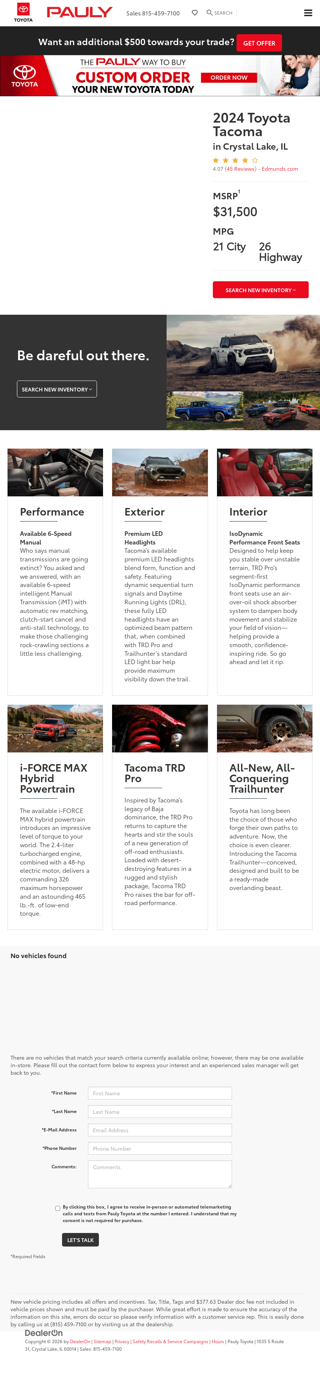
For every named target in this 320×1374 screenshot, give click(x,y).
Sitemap (102, 1341)
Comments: (64, 1166)
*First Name (64, 1092)
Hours (218, 1341)
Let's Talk (80, 1240)
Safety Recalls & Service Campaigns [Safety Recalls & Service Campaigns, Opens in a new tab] (170, 1341)
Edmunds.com (280, 168)
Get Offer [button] (259, 42)
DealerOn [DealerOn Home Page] (80, 1341)
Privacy (122, 1341)
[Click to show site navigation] (308, 13)
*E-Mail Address (59, 1129)
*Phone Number (59, 1148)
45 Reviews (241, 168)
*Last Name (64, 1111)
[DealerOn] (44, 1332)
